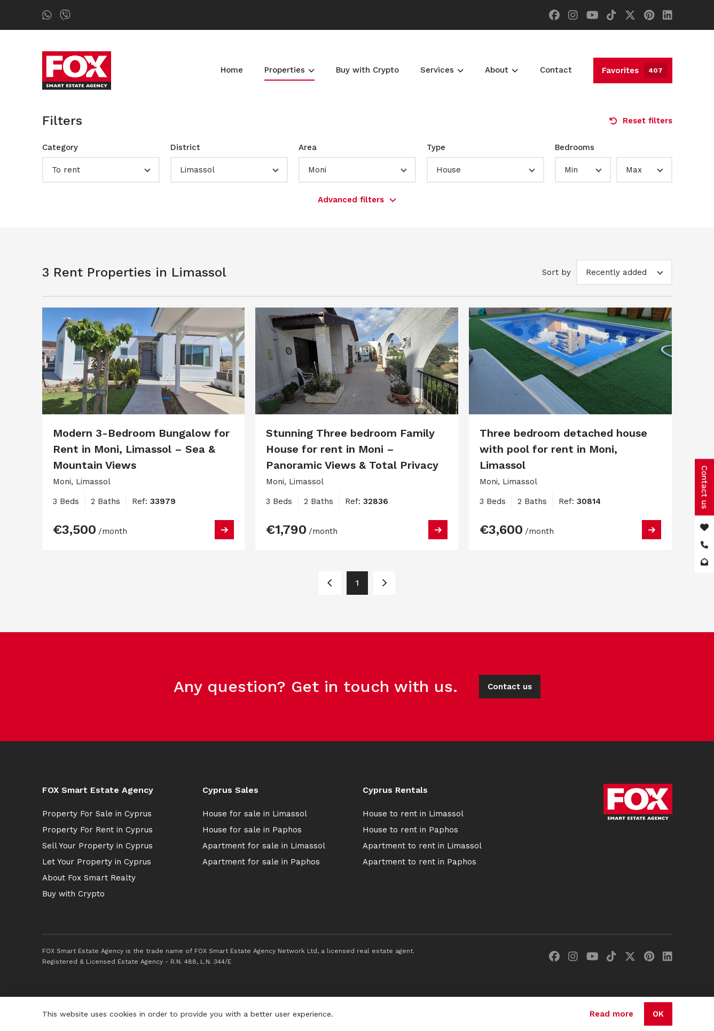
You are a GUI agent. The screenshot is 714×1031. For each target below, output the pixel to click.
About (501, 70)
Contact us (510, 686)
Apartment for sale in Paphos (261, 862)
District (185, 147)
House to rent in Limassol (413, 813)
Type (436, 147)
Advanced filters (357, 199)
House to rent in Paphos (410, 830)
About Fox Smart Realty (89, 878)
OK (658, 1014)
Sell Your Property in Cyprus (97, 846)
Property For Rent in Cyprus (97, 830)
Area (308, 147)
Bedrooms (574, 147)
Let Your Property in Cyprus (96, 862)
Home (232, 70)
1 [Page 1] (357, 583)
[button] (101, 170)
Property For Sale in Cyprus (97, 813)
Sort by (556, 272)
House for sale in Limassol (254, 813)
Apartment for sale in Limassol (263, 846)
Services (442, 70)
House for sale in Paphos (252, 830)
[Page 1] (330, 583)
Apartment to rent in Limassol (422, 846)
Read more (611, 1014)
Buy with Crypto (367, 70)
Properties (289, 70)
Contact (556, 70)
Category (60, 147)
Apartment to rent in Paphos (419, 862)
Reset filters (640, 120)
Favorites (634, 70)
